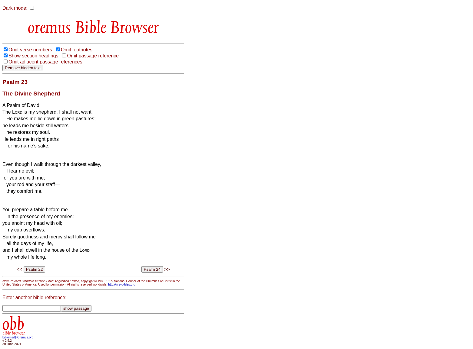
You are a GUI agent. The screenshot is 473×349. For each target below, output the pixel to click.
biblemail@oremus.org (18, 337)
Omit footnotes (76, 49)
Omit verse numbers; (30, 49)
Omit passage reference (93, 55)
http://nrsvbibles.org (121, 284)
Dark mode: (15, 8)
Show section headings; (34, 55)
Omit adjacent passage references (45, 61)
